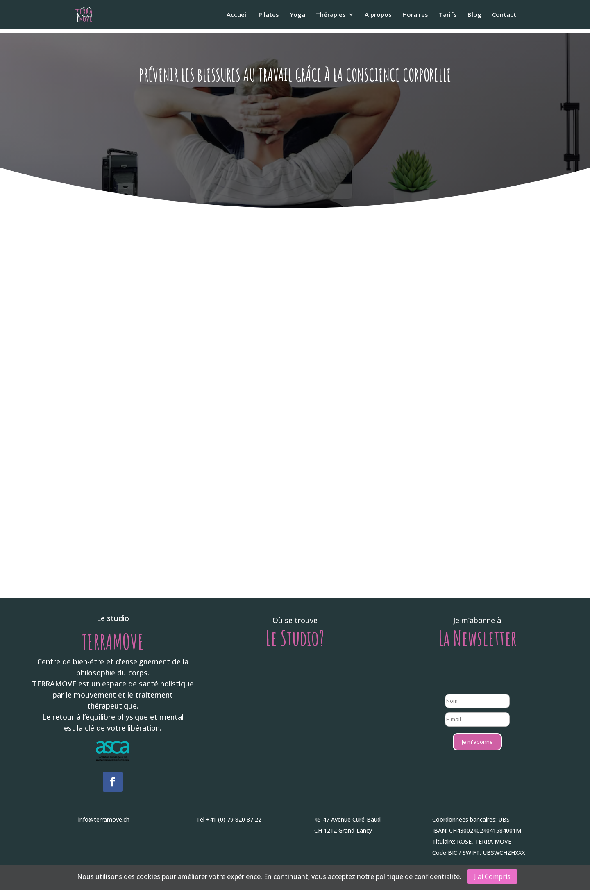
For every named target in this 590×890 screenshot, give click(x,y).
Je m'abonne (477, 741)
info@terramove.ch (103, 819)
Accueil (237, 14)
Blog (474, 14)
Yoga (297, 14)
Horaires (415, 14)
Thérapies (331, 14)
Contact (504, 14)
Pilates (269, 14)
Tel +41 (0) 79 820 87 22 (228, 819)
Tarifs (448, 14)
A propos (378, 14)
